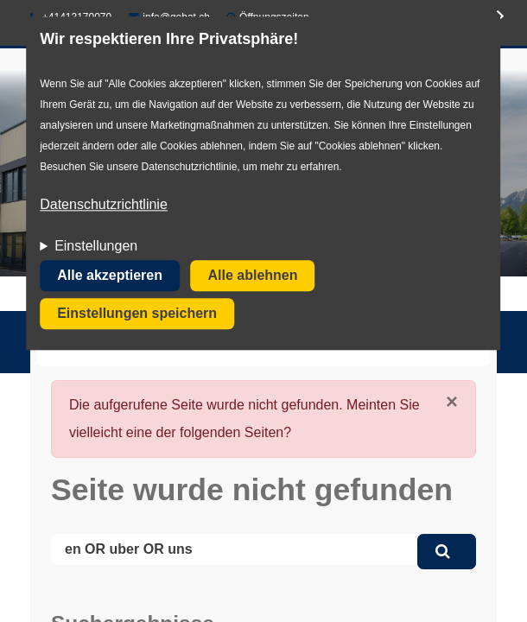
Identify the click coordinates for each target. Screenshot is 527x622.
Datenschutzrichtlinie (104, 205)
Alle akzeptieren (109, 276)
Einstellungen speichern (137, 314)
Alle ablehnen (252, 276)
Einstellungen (95, 246)
